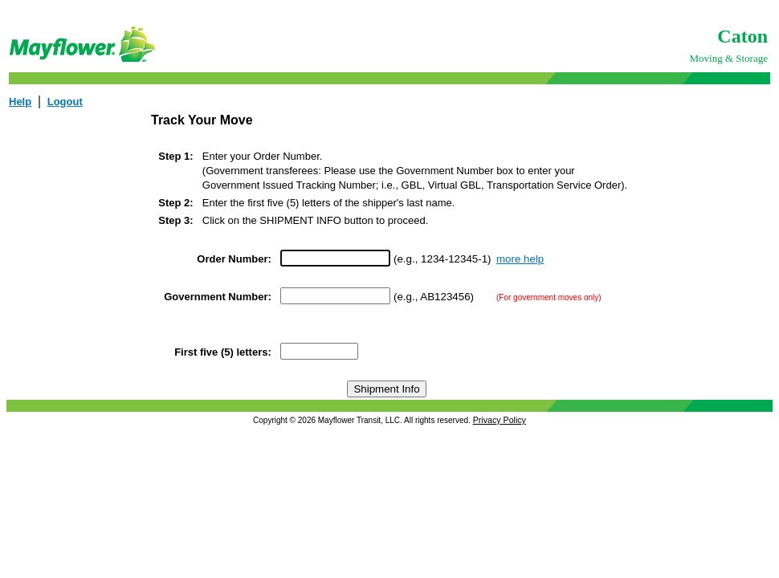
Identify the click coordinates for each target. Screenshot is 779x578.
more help (520, 259)
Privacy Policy (499, 420)
